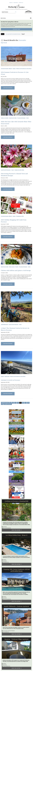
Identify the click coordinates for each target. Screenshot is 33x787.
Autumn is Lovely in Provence (10, 380)
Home (2, 34)
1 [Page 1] (10, 402)
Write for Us (21, 2)
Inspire (14, 68)
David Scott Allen (13, 118)
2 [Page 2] (12, 402)
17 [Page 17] (28, 402)
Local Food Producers (6, 170)
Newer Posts (5, 402)
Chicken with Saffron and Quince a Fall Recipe (16, 270)
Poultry (16, 266)
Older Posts (8, 404)
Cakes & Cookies (4, 118)
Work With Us (15, 2)
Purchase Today (16, 29)
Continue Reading (7, 87)
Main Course (12, 266)
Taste (27, 118)
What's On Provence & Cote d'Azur (23, 68)
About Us (11, 2)
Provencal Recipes (21, 118)
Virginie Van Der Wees (19, 170)
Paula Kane (7, 376)
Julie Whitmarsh (4, 324)
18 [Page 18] (2, 404)
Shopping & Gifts (20, 216)
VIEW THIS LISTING (16, 530)
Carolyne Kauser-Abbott (6, 68)
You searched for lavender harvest (13, 34)
